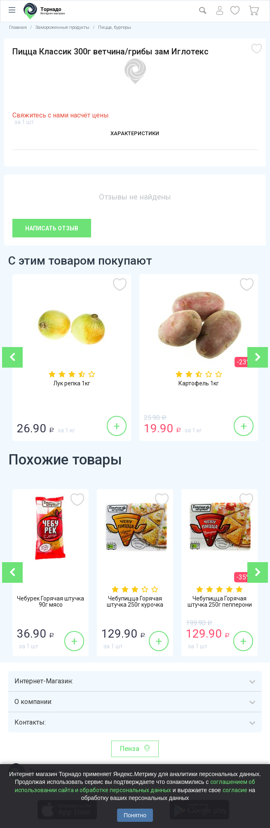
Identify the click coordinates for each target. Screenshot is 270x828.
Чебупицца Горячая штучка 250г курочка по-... (135, 606)
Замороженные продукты (62, 27)
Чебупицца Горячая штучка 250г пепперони (220, 603)
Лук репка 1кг (71, 384)
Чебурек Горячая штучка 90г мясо (50, 603)
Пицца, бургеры (114, 27)
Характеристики (135, 134)
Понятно (135, 815)
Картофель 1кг (198, 384)
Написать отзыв (51, 228)
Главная (18, 27)
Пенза (129, 749)
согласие (235, 790)
